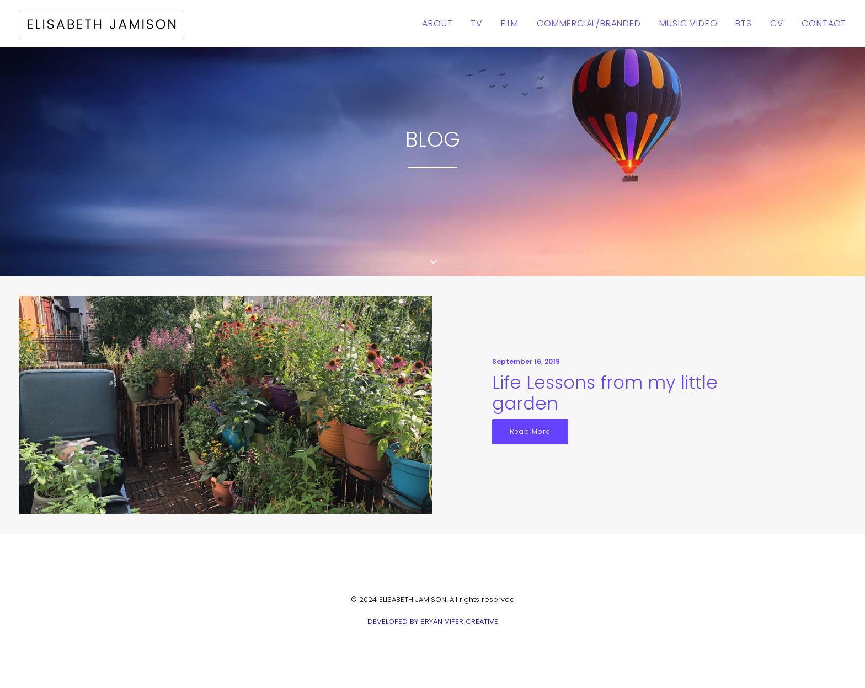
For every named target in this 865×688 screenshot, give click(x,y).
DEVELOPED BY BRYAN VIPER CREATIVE (432, 621)
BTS (743, 23)
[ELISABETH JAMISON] (101, 23)
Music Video (688, 23)
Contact (824, 23)
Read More (530, 431)
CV (777, 23)
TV (477, 23)
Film (510, 23)
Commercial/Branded (588, 23)
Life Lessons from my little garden (605, 393)
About (437, 23)
